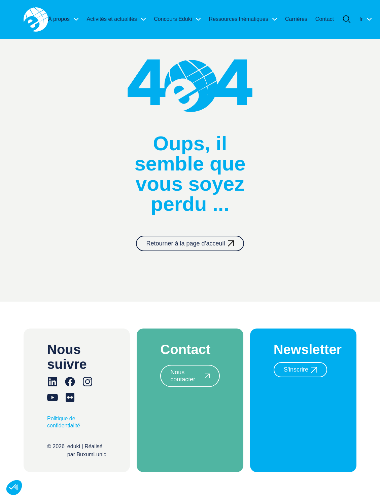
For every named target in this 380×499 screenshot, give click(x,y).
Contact (324, 19)
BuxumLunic (91, 454)
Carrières (296, 19)
